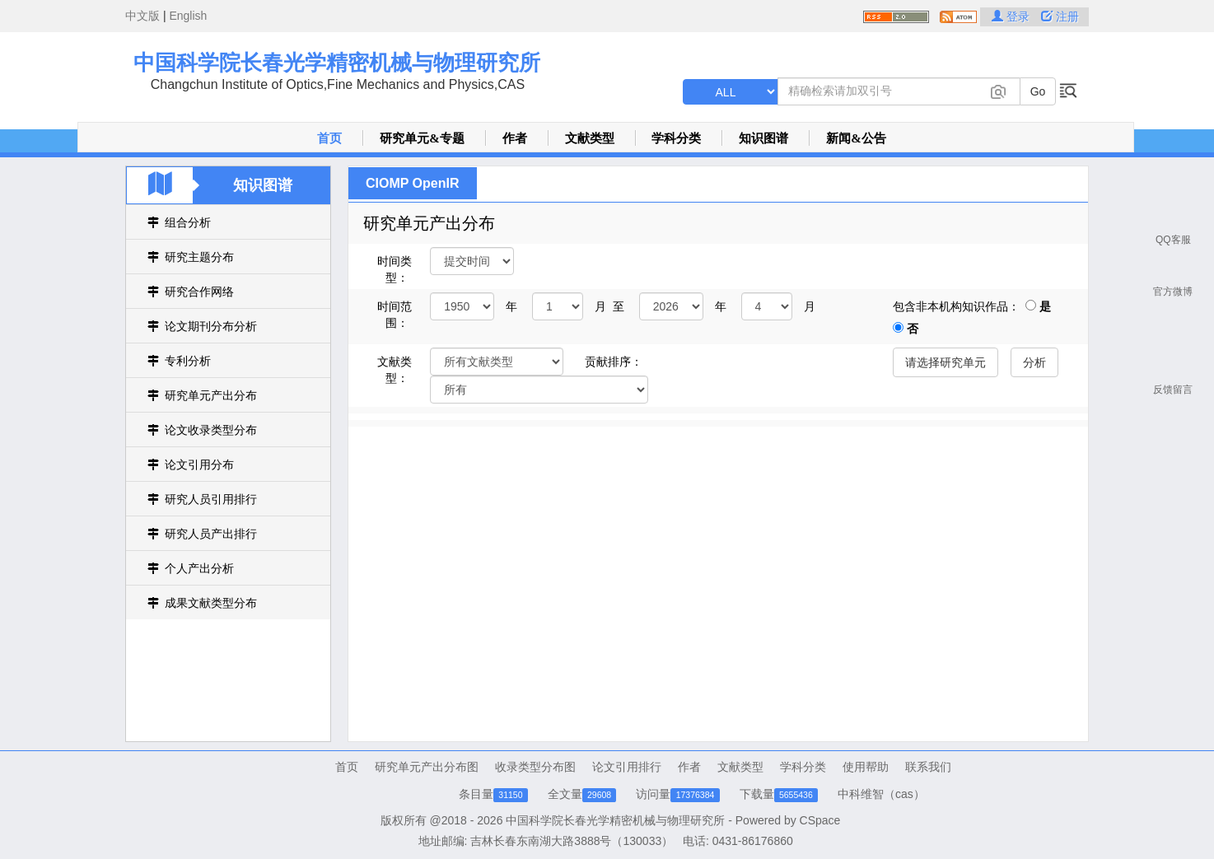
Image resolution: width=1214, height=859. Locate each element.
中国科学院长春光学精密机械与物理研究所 (336, 62)
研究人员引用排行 (211, 499)
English (188, 15)
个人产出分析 (199, 568)
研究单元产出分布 (211, 395)
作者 (514, 138)
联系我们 (928, 766)
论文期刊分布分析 (211, 326)
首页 (329, 138)
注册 (1060, 16)
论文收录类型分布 (211, 430)
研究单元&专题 (422, 138)
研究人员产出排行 (211, 533)
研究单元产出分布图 (427, 766)
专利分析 (188, 360)
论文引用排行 (626, 766)
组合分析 (188, 222)
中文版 (142, 15)
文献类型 (589, 138)
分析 (1034, 362)
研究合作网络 (199, 291)
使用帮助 (866, 766)
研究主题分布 (199, 257)
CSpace (820, 820)
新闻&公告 (856, 138)
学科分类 (676, 138)
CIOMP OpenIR (413, 183)
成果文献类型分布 (211, 603)
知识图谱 (763, 138)
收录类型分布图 (535, 766)
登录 (1012, 16)
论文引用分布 (199, 464)
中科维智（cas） (881, 794)
